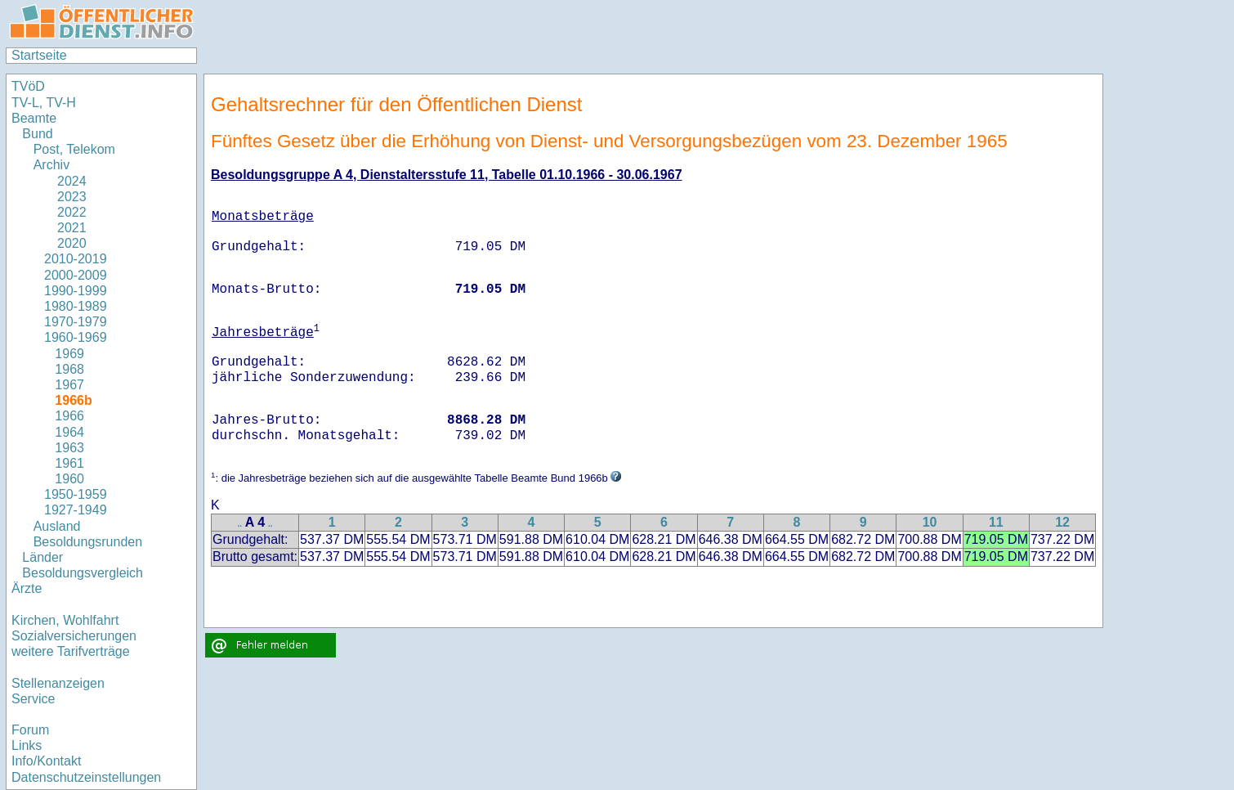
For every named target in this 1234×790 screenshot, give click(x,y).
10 (930, 522)
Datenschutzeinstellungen (86, 777)
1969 (69, 354)
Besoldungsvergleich (82, 573)
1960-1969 (75, 337)
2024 (65, 181)
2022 (65, 212)
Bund (37, 134)
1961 (69, 463)
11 (996, 522)
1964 (69, 432)
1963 (69, 448)
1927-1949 (75, 510)
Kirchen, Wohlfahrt (64, 620)
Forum (30, 730)
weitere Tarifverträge (70, 651)
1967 (69, 385)
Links (26, 745)
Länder (42, 557)
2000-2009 (75, 275)
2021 (65, 228)
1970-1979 (75, 322)
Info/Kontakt (46, 761)
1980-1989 (75, 306)
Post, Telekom (74, 149)
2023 (65, 197)
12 (1062, 522)
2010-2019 (75, 259)
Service (33, 699)
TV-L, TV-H (43, 103)
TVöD (28, 86)
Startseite (39, 55)
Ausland (57, 526)
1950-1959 (75, 494)
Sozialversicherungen (73, 636)
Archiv (51, 165)
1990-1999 (75, 291)
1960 (69, 479)
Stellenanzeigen (58, 683)
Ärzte (26, 588)
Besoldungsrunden (88, 542)
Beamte (33, 118)
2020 (65, 243)
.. (240, 523)
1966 (69, 416)
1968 (69, 369)
